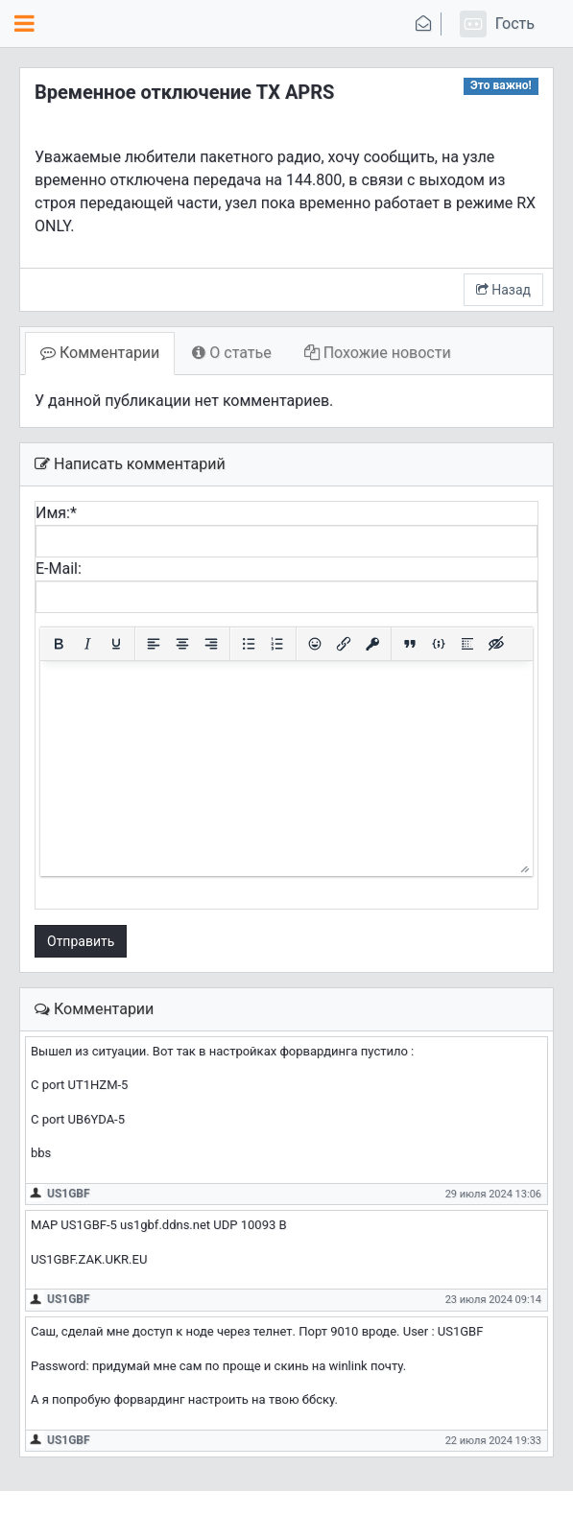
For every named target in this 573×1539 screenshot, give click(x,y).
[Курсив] (87, 643)
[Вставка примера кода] (438, 643)
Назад (503, 289)
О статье (231, 352)
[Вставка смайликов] (314, 643)
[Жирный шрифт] (58, 643)
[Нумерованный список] (277, 643)
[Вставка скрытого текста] (496, 643)
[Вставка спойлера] (467, 643)
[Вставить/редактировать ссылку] (343, 643)
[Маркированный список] (248, 643)
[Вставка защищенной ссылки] (372, 643)
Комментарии (99, 352)
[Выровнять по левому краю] (153, 643)
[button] (495, 24)
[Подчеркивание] (116, 643)
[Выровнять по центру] (182, 643)
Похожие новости (377, 352)
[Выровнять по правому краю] (211, 643)
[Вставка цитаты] (409, 643)
